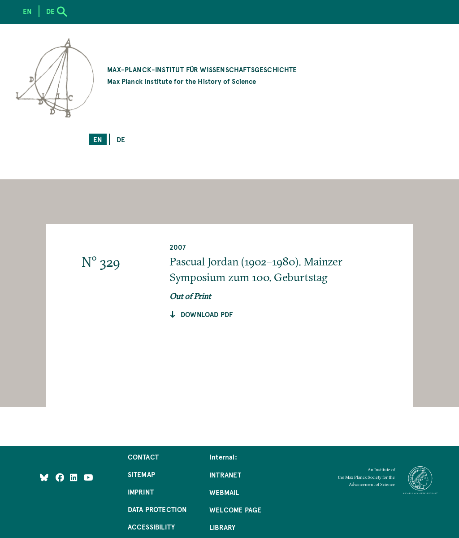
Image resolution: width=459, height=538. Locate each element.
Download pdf (207, 314)
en (97, 139)
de (121, 139)
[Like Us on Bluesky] (44, 477)
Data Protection (157, 509)
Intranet (225, 474)
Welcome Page (235, 509)
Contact (143, 456)
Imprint (141, 491)
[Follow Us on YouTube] (88, 477)
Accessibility (151, 526)
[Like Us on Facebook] (61, 477)
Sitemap (141, 474)
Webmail (224, 492)
